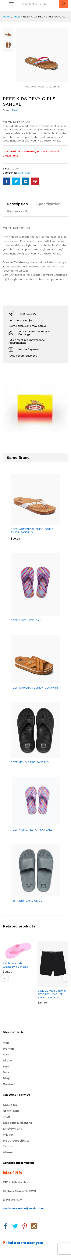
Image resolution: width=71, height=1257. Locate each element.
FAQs (7, 1117)
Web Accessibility (16, 1141)
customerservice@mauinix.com (24, 1208)
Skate (7, 1061)
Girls (20, 173)
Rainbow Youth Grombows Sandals (15, 965)
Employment (12, 1129)
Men (6, 1043)
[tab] (17, 205)
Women (8, 1049)
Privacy (8, 1135)
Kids (28, 173)
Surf (6, 1066)
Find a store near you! (24, 1243)
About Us (10, 1105)
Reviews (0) (18, 211)
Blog (6, 1078)
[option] (18, 960)
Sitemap (9, 1153)
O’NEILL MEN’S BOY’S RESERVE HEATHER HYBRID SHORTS (51, 994)
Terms (7, 1147)
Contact (9, 1084)
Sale (6, 1072)
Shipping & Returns (17, 1123)
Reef (15, 110)
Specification (48, 204)
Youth (7, 1055)
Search (63, 4)
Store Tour (11, 1111)
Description (17, 204)
